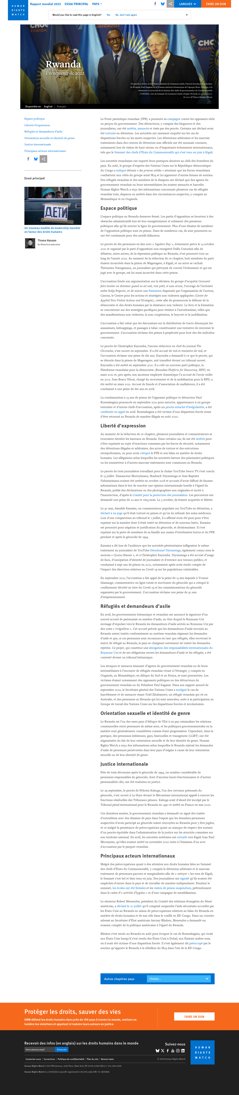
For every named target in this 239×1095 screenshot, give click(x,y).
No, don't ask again (126, 15)
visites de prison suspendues (172, 888)
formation (155, 291)
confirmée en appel (112, 412)
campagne (173, 119)
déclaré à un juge (111, 513)
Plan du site (92, 1059)
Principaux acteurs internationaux (45, 151)
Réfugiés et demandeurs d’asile (43, 131)
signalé (184, 878)
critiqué (145, 453)
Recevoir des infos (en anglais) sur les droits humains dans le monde (81, 1043)
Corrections (49, 1059)
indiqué (121, 170)
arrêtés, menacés (138, 128)
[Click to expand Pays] (97, 4)
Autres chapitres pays (119, 979)
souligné (181, 690)
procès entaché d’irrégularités (185, 407)
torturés (110, 133)
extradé (182, 837)
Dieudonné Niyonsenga (165, 550)
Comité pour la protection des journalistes (160, 495)
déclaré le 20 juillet (129, 906)
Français (61, 106)
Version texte (107, 1059)
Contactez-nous (33, 1059)
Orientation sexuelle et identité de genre (49, 138)
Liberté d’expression (37, 125)
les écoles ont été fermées (129, 888)
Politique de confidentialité (71, 1059)
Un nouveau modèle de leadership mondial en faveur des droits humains (52, 230)
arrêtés (200, 439)
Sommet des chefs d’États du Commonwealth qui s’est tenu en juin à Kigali (163, 152)
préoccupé (196, 943)
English (48, 106)
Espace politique (34, 119)
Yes (108, 15)
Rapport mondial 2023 (45, 3)
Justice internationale (37, 144)
